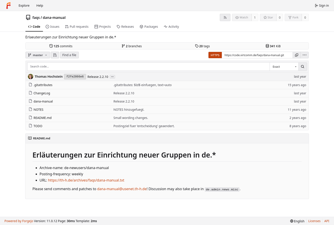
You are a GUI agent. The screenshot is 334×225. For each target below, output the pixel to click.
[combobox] (284, 66)
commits (60, 46)
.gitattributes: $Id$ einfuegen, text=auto (143, 85)
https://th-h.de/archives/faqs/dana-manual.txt (86, 180)
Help (39, 5)
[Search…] (302, 66)
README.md (40, 118)
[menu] (304, 55)
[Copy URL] (297, 55)
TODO (35, 126)
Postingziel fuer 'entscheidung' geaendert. (144, 126)
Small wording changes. (131, 118)
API (326, 221)
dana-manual (54, 17)
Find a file (69, 55)
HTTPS (215, 55)
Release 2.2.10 (97, 77)
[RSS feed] (225, 17)
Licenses (314, 221)
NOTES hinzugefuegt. (129, 109)
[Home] (8, 6)
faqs (36, 17)
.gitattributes (40, 85)
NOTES (36, 109)
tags (202, 46)
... (112, 76)
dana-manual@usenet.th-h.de (122, 188)
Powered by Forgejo (18, 221)
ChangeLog (39, 93)
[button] (55, 55)
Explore (24, 5)
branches (132, 46)
